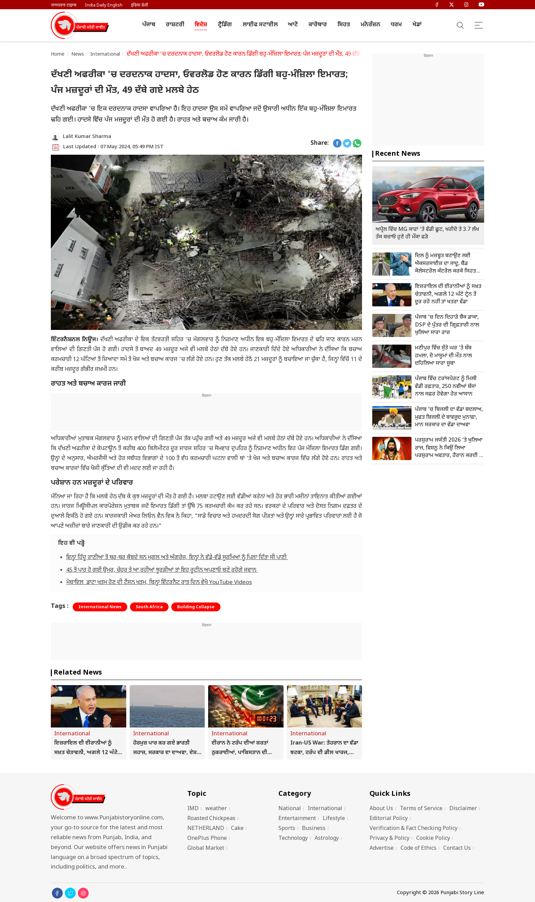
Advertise (382, 848)
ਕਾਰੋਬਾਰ (317, 25)
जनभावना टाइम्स (63, 5)
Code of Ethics (418, 848)
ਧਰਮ (396, 25)
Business (314, 828)
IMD (193, 809)
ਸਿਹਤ (343, 25)
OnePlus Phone (207, 838)
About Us (381, 809)
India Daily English (103, 5)
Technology (293, 838)
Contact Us (457, 848)
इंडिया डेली (139, 5)
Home (58, 54)
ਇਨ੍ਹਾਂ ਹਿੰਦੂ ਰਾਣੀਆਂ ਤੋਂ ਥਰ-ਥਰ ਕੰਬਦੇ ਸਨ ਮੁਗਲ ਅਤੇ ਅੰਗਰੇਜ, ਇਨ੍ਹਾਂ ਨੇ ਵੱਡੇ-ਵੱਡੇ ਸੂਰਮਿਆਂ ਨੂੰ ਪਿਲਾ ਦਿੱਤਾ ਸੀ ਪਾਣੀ (177, 557)
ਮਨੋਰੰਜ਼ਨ (370, 25)
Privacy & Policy (389, 838)
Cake (237, 828)
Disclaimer (463, 809)
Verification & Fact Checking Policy (414, 828)
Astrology (327, 838)
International (105, 54)
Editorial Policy (389, 818)
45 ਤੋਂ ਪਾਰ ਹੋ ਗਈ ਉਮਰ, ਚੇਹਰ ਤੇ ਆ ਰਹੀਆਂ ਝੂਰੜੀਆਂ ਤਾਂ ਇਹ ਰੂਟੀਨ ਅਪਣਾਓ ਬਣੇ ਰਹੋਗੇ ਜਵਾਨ (162, 570)
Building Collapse (196, 607)
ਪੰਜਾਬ (148, 25)
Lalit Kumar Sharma (87, 137)
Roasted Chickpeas (211, 818)
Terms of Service (421, 809)
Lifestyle (334, 818)
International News (99, 607)
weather (216, 809)
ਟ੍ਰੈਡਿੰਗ (225, 25)
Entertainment (297, 818)
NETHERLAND (205, 828)
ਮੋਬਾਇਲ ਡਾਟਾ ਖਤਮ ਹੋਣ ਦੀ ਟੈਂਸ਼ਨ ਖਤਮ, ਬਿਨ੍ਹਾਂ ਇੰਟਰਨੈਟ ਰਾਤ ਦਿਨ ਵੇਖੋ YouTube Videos (159, 582)
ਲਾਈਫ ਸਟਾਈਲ (260, 25)
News (77, 54)
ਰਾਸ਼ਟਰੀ (175, 25)
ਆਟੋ (293, 25)
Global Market (205, 848)
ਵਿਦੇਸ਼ (200, 25)
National (289, 809)
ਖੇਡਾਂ (417, 25)
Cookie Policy (433, 838)
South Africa (149, 607)
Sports (286, 828)
